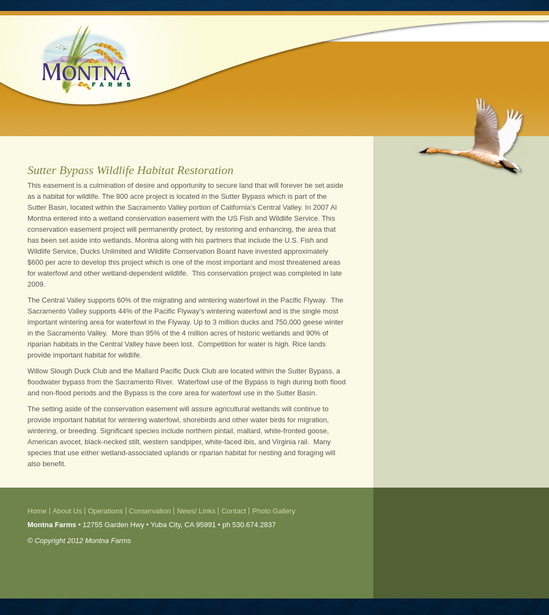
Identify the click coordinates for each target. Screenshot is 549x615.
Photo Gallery (273, 511)
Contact (233, 511)
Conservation (150, 511)
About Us (67, 511)
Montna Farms (86, 59)
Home (37, 511)
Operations (105, 511)
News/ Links (196, 511)
